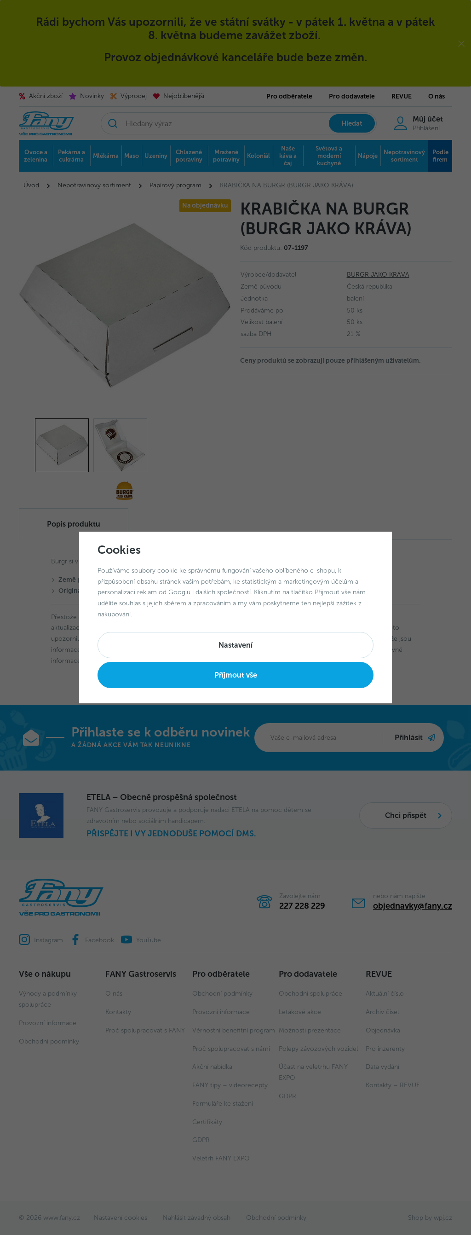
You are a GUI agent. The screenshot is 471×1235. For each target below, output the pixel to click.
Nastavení (235, 645)
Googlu (179, 592)
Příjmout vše (235, 675)
